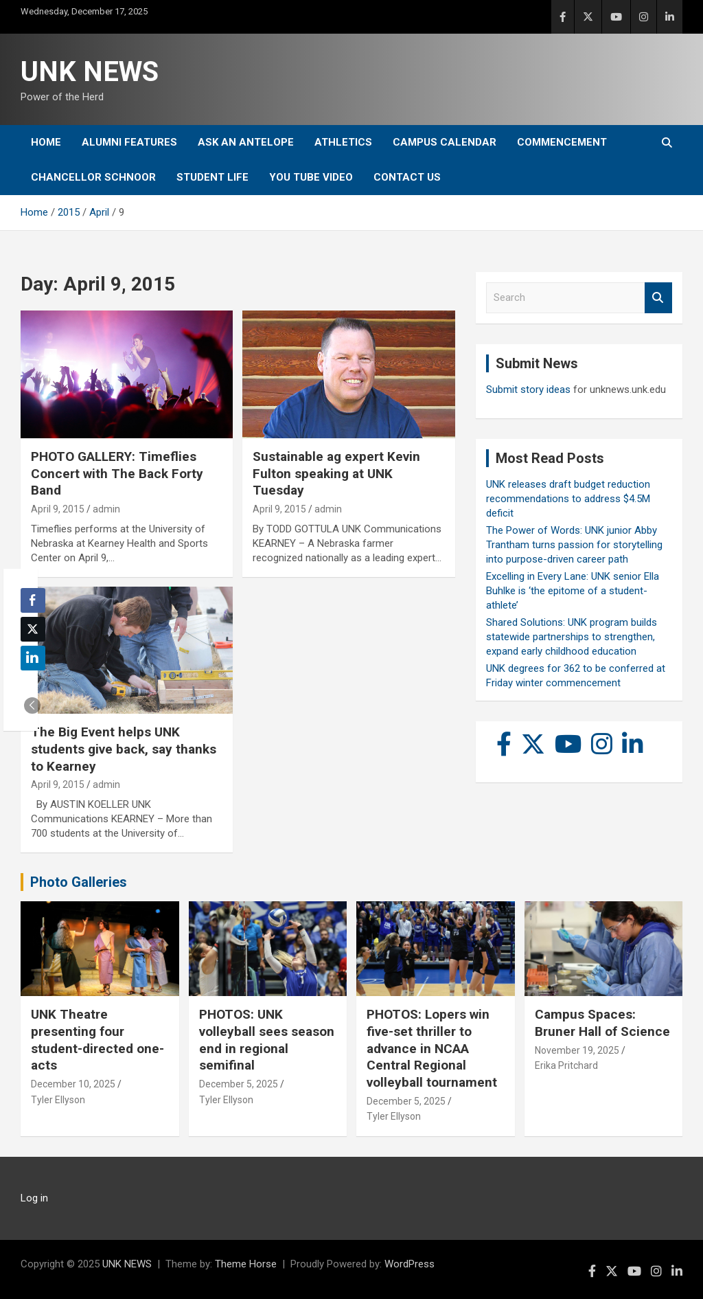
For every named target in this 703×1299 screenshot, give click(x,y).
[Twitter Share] (33, 629)
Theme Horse (246, 1264)
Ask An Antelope (246, 142)
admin (106, 509)
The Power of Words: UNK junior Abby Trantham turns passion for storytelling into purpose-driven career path (574, 544)
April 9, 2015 (57, 509)
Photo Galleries (78, 882)
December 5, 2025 (238, 1083)
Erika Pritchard (566, 1065)
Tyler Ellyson (58, 1099)
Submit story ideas (528, 389)
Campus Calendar (444, 142)
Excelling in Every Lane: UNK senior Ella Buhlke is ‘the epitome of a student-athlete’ (572, 590)
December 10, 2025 (73, 1083)
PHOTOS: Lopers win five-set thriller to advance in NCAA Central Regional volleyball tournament (432, 1048)
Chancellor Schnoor (93, 177)
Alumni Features (129, 142)
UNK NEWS (90, 72)
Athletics (343, 142)
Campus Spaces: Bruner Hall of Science (602, 1022)
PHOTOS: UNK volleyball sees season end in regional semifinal (266, 1039)
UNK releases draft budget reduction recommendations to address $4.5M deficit (568, 498)
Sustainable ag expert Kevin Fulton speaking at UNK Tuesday (336, 473)
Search (658, 297)
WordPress (409, 1264)
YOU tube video (311, 177)
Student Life (212, 177)
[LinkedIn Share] (33, 658)
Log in (34, 1198)
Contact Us (407, 177)
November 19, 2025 (577, 1050)
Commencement (562, 142)
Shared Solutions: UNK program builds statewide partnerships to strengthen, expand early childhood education (571, 636)
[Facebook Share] (33, 600)
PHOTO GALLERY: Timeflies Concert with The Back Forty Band (117, 473)
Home (46, 142)
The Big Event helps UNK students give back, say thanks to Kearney (123, 748)
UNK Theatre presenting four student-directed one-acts (97, 1039)
